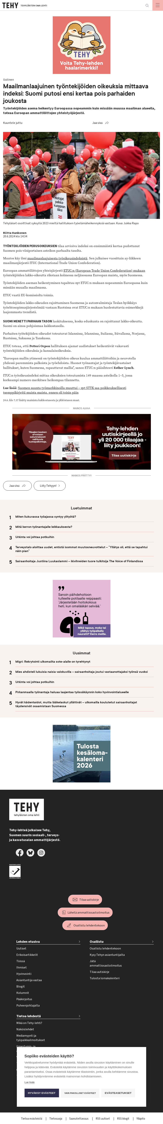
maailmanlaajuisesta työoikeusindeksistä (57, 258)
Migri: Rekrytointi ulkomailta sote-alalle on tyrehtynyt (52, 662)
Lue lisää (29, 1082)
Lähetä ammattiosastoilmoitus (89, 912)
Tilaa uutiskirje (89, 900)
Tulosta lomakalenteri (105, 978)
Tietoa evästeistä (32, 1119)
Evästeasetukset (118, 1093)
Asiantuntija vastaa (29, 980)
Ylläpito (140, 1119)
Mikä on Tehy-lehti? (29, 1023)
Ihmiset (21, 967)
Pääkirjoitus (24, 999)
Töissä (20, 961)
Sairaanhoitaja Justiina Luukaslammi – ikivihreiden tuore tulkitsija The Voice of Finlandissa (79, 561)
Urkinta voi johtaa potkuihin (34, 537)
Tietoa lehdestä (28, 1016)
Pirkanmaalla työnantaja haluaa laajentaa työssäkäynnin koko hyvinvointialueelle (72, 692)
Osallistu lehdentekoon (89, 925)
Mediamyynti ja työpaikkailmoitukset (30, 1038)
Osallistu (97, 941)
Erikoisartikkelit (27, 955)
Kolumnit (22, 993)
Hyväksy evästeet (41, 1093)
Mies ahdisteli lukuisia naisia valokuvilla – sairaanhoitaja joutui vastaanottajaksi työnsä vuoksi (81, 672)
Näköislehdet (25, 1029)
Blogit (20, 986)
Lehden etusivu (28, 941)
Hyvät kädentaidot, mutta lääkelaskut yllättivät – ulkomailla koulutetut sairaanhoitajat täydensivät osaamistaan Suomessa (76, 704)
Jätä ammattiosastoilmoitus (106, 963)
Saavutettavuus (79, 1119)
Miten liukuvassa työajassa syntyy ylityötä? (45, 517)
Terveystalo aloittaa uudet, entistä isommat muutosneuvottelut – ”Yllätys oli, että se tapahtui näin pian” (81, 549)
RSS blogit (123, 1119)
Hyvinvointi (23, 974)
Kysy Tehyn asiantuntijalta (107, 955)
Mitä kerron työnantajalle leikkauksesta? (43, 527)
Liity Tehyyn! (48, 486)
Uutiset (21, 948)
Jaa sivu (97, 123)
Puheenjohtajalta (28, 1005)
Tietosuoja (56, 1119)
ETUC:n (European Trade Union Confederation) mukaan (104, 270)
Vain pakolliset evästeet (80, 1093)
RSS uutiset (103, 1119)
